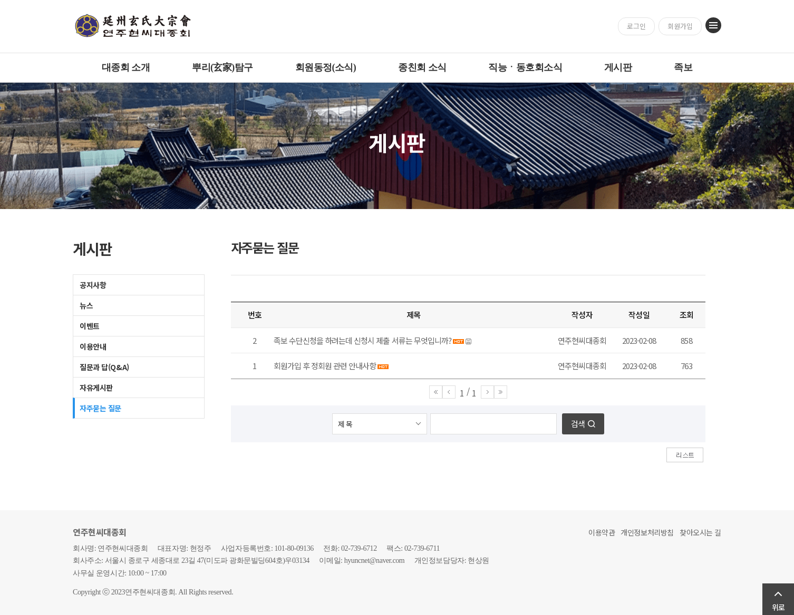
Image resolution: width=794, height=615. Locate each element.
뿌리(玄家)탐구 (222, 67)
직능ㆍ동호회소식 (525, 67)
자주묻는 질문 (100, 408)
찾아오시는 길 (700, 532)
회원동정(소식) (325, 67)
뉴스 (86, 305)
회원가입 (680, 26)
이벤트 (90, 326)
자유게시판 (96, 387)
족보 (683, 67)
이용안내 (93, 346)
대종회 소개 (126, 67)
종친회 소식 (422, 67)
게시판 (618, 67)
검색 (578, 423)
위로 (778, 607)
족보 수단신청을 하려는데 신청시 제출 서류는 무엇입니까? (362, 340)
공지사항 (93, 285)
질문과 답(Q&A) (104, 367)
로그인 (636, 26)
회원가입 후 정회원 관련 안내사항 (325, 365)
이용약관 (601, 532)
